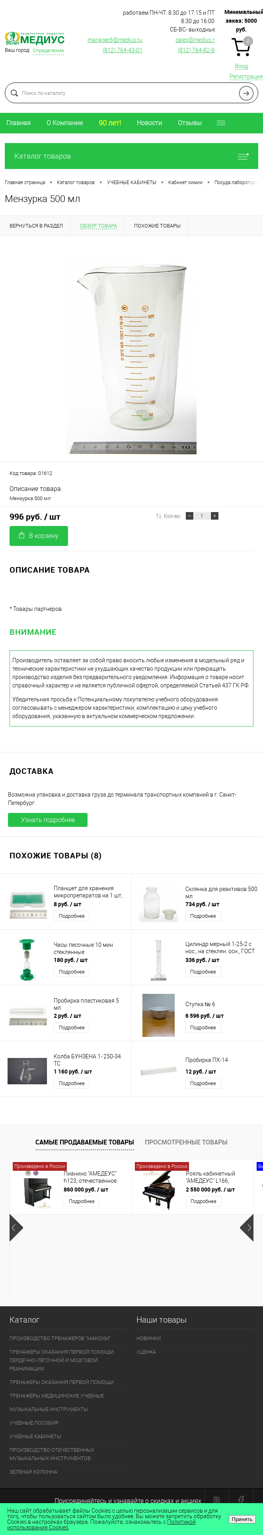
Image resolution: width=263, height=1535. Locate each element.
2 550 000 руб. (210, 1189)
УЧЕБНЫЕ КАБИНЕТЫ (35, 1436)
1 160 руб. (73, 1071)
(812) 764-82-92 (198, 50)
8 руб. (67, 904)
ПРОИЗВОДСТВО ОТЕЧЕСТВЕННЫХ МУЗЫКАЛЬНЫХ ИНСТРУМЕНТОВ (52, 1454)
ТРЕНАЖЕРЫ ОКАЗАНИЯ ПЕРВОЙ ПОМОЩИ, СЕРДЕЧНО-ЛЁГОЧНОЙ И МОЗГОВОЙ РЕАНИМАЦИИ (62, 1360)
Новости (149, 123)
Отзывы (190, 123)
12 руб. (200, 1071)
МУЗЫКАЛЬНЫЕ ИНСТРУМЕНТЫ (49, 1409)
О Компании (65, 123)
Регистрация (246, 76)
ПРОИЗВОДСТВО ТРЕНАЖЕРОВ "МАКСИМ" (60, 1338)
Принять (242, 1519)
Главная (18, 123)
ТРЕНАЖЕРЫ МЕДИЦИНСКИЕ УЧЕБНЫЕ (57, 1396)
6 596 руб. (204, 1015)
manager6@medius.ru (115, 40)
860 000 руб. (86, 1189)
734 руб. (202, 904)
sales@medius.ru (196, 40)
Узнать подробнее (48, 820)
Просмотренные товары (186, 1142)
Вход (241, 66)
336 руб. (202, 960)
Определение (48, 50)
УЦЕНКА (146, 1352)
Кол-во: (172, 516)
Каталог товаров (131, 156)
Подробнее (72, 916)
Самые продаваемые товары (84, 1142)
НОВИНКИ (148, 1338)
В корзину (38, 536)
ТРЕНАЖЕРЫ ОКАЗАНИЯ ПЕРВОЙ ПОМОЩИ (62, 1382)
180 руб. (71, 960)
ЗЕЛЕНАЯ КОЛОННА (33, 1472)
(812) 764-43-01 (122, 50)
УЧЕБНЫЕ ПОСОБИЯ (34, 1423)
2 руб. (67, 1015)
